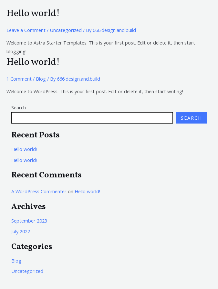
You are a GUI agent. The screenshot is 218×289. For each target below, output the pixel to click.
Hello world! (33, 13)
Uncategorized (66, 30)
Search (18, 107)
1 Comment (19, 78)
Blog (41, 78)
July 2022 (20, 231)
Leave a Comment (26, 30)
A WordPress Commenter (39, 191)
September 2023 (29, 220)
